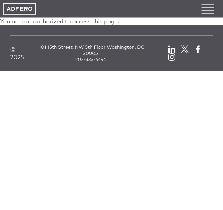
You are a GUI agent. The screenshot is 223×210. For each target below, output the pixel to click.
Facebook (198, 49)
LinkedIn (171, 49)
